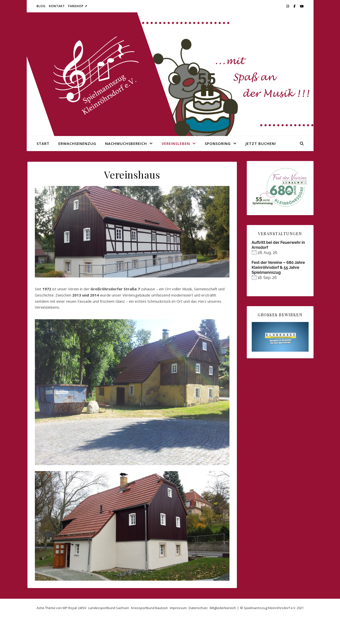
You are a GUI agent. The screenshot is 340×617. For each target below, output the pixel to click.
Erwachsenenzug (77, 143)
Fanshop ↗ (77, 6)
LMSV (82, 608)
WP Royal (70, 608)
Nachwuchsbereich (126, 143)
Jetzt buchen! (261, 143)
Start (43, 143)
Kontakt (57, 6)
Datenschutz (198, 608)
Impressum (178, 608)
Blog (41, 6)
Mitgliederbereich (223, 608)
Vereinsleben (176, 143)
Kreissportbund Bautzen (149, 608)
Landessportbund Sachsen (108, 608)
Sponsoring (218, 143)
